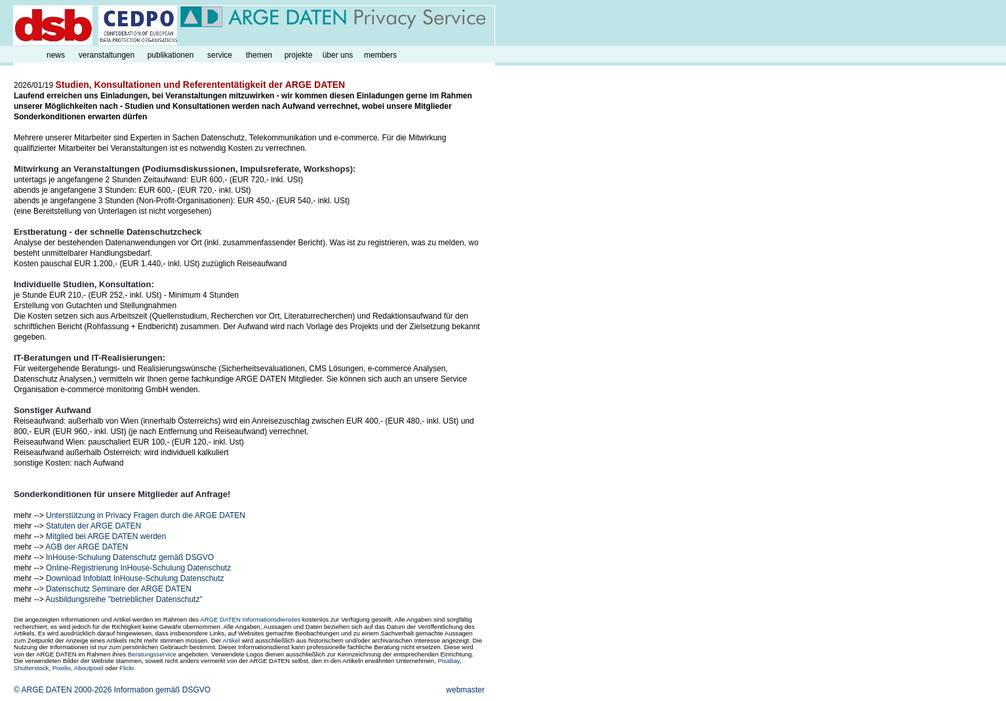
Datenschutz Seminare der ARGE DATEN (118, 588)
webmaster (465, 689)
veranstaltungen (106, 55)
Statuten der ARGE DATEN (93, 526)
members (380, 55)
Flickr (126, 667)
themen (259, 55)
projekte (299, 55)
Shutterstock (31, 667)
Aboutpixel (89, 667)
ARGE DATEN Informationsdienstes (250, 619)
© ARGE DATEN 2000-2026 (62, 689)
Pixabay (448, 660)
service (219, 55)
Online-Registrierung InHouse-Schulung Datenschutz (138, 567)
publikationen (171, 55)
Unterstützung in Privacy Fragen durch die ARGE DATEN (145, 515)
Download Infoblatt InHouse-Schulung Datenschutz (135, 578)
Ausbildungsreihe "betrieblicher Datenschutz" (123, 599)
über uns (338, 55)
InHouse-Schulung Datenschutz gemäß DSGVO (130, 557)
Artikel (231, 640)
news (56, 55)
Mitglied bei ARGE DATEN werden (106, 536)
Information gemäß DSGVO (162, 689)
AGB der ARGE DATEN (86, 546)
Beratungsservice (152, 654)
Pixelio (61, 667)
